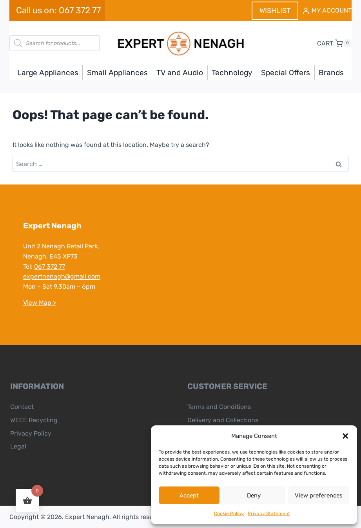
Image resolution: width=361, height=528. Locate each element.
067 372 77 (49, 266)
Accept (189, 495)
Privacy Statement (269, 513)
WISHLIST (274, 10)
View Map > (39, 302)
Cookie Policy (229, 513)
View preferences (319, 495)
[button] (345, 436)
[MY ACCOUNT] (327, 11)
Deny (254, 495)
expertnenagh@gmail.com (61, 276)
